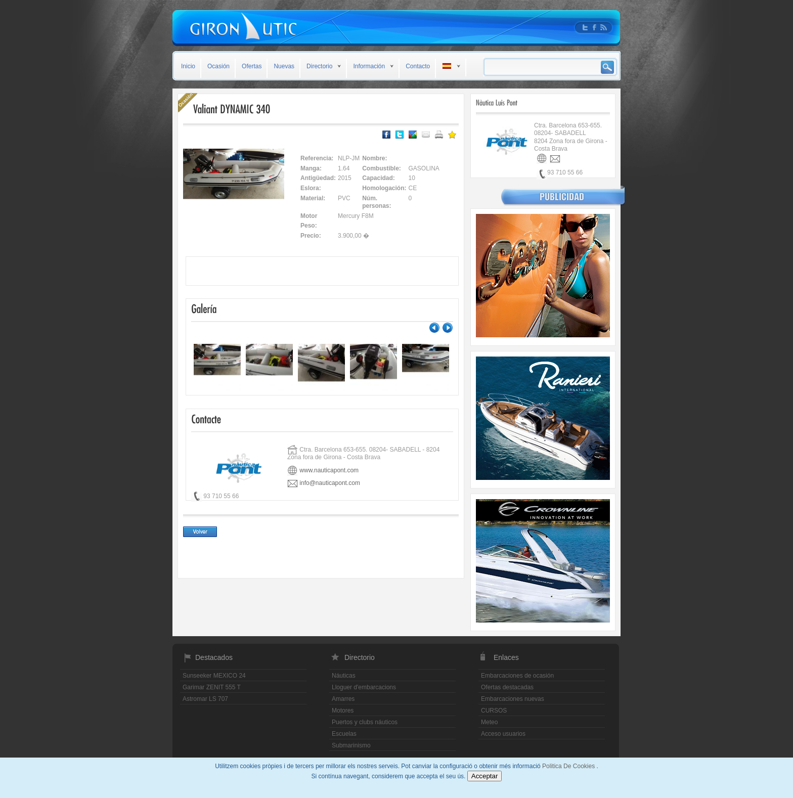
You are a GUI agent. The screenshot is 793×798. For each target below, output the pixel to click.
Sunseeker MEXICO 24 (214, 675)
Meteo (489, 722)
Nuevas (284, 66)
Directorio (319, 66)
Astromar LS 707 (205, 698)
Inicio (188, 66)
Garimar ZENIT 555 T (212, 687)
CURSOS (494, 710)
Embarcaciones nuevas (512, 698)
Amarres (343, 698)
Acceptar (484, 776)
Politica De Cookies (569, 766)
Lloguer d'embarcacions (364, 687)
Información (369, 66)
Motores (343, 710)
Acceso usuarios (503, 733)
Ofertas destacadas (507, 687)
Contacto (418, 66)
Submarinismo (351, 745)
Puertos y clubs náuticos (365, 722)
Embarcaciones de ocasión (517, 675)
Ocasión (218, 66)
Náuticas (344, 675)
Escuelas (344, 733)
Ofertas (251, 66)
